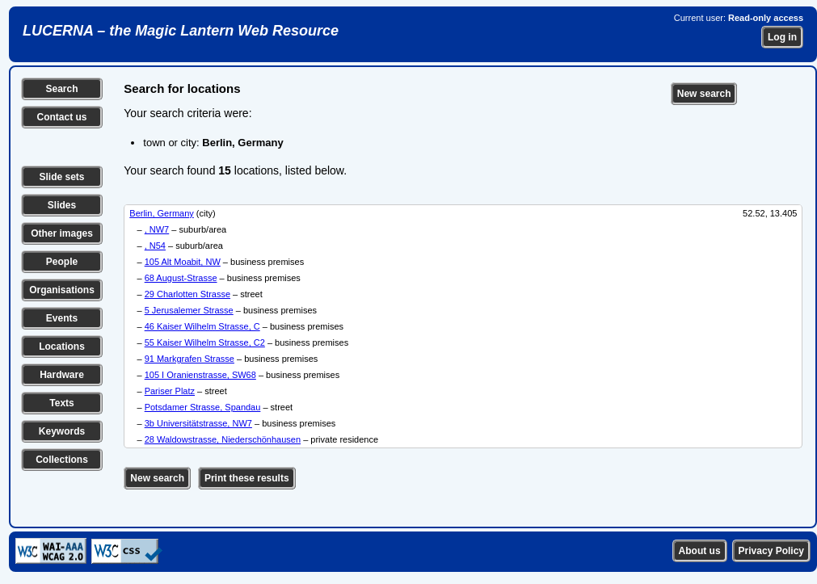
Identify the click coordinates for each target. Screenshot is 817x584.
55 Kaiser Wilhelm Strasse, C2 (205, 342)
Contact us (61, 117)
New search (704, 93)
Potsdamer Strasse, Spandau (203, 407)
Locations (62, 346)
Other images (62, 233)
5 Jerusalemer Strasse (189, 310)
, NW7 (157, 229)
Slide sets (61, 177)
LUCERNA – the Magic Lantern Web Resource (181, 31)
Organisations (62, 290)
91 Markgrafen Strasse (189, 358)
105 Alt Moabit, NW (183, 262)
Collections (62, 459)
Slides (62, 205)
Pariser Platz (170, 391)
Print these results (246, 478)
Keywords (62, 431)
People (62, 261)
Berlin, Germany (161, 213)
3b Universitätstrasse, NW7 (198, 423)
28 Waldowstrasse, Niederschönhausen (223, 439)
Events (62, 318)
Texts (61, 403)
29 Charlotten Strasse (187, 294)
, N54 (155, 245)
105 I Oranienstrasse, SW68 (200, 375)
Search (61, 89)
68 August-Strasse (181, 278)
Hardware (62, 374)
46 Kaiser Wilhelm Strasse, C (202, 326)
